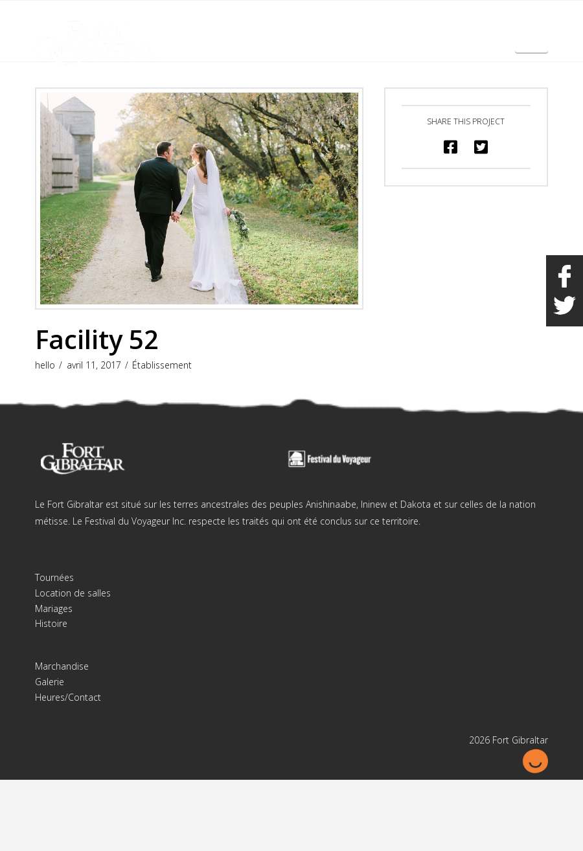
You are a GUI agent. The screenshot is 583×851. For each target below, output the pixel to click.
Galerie (49, 681)
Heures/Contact (68, 697)
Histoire (51, 623)
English (482, 18)
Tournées (54, 577)
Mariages (54, 608)
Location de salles (73, 593)
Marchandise (62, 666)
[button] (531, 37)
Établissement (162, 365)
